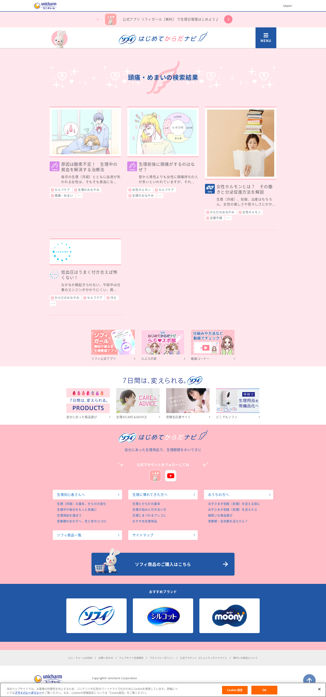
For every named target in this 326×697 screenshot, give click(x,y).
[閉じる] (319, 692)
